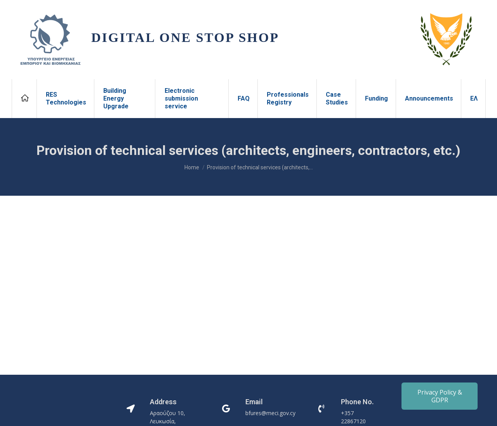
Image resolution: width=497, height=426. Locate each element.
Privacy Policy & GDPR (439, 396)
